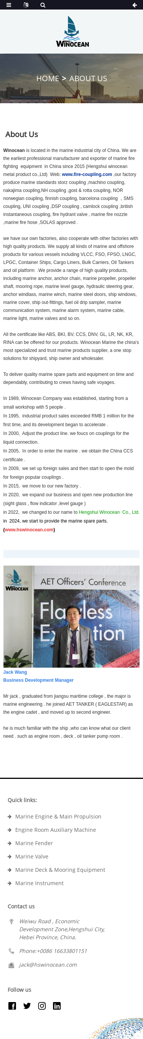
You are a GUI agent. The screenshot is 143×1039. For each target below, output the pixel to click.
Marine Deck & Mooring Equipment (60, 869)
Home (47, 78)
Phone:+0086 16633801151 (53, 950)
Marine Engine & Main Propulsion (58, 816)
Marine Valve (31, 856)
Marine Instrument (39, 883)
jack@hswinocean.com (48, 964)
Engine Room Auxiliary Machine (55, 829)
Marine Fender (34, 843)
